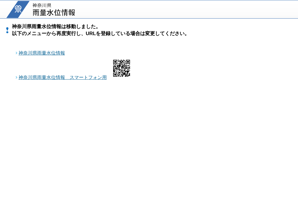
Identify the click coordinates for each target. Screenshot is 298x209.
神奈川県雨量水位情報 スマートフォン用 (63, 77)
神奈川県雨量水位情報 (42, 53)
